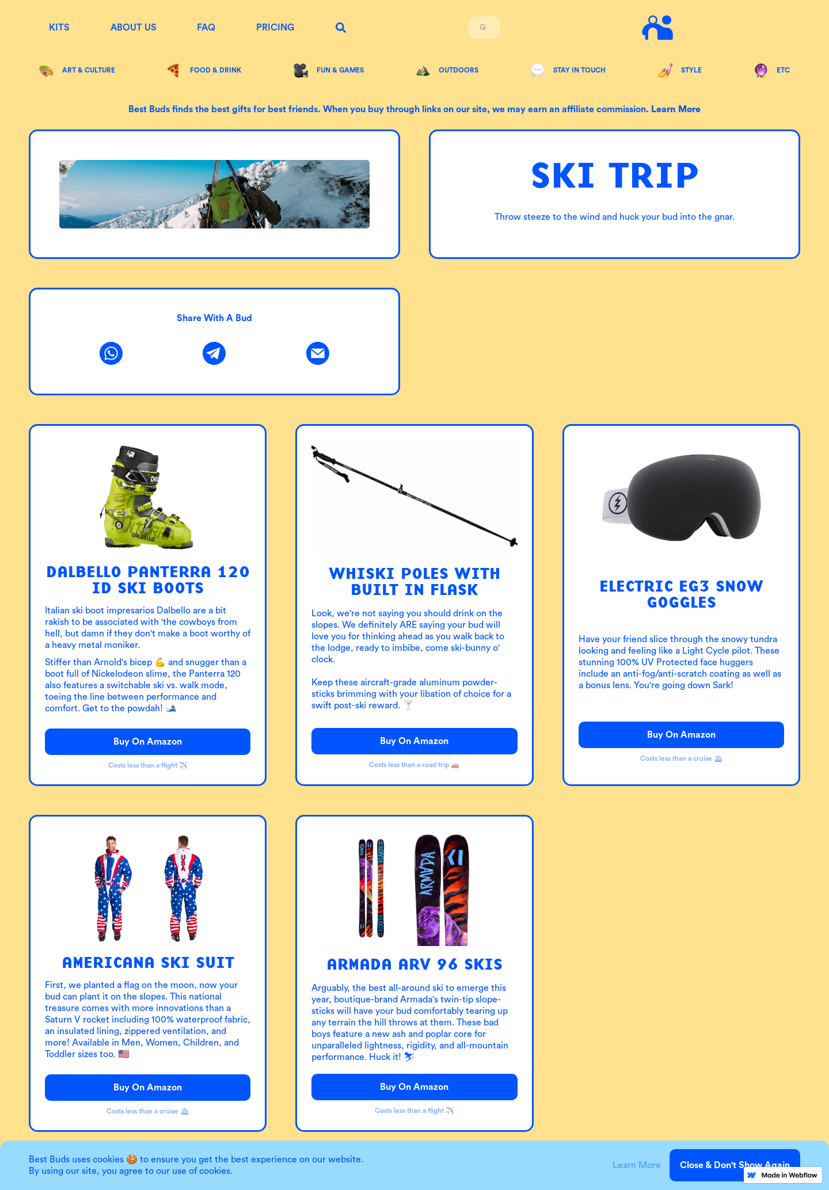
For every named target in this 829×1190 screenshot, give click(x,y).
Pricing (275, 28)
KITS (59, 28)
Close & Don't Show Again (735, 1165)
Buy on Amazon (147, 741)
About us (134, 28)
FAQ (206, 28)
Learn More (637, 1165)
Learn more (676, 109)
